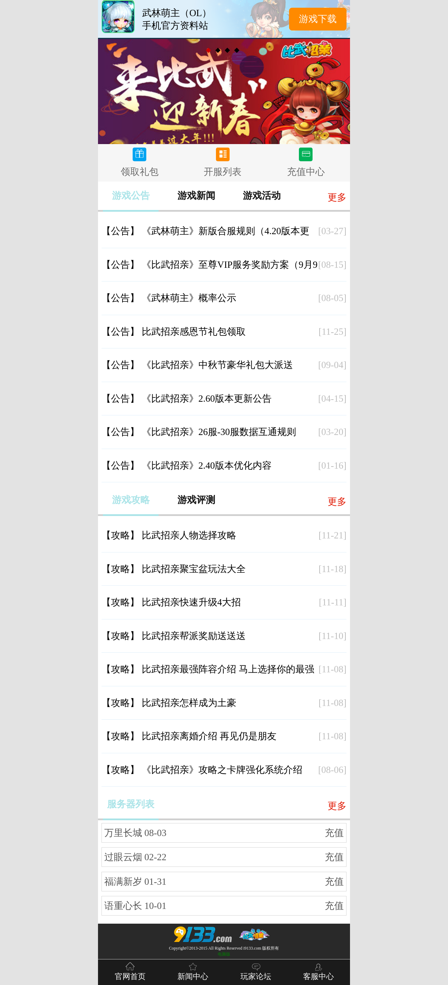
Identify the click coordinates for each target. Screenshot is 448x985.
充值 (334, 833)
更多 (337, 197)
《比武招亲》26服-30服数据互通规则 (199, 432)
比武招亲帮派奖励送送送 (174, 636)
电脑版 (224, 954)
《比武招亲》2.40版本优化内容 (187, 465)
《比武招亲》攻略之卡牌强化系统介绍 (202, 770)
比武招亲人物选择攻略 (169, 535)
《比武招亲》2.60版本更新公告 (187, 398)
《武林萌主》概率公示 (169, 298)
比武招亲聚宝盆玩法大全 (174, 569)
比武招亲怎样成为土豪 (169, 703)
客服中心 (318, 971)
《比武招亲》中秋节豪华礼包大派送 (197, 365)
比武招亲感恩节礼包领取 (174, 331)
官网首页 (130, 971)
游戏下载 (318, 19)
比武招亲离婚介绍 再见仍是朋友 (189, 736)
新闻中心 (192, 971)
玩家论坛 (255, 971)
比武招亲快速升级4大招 (171, 602)
